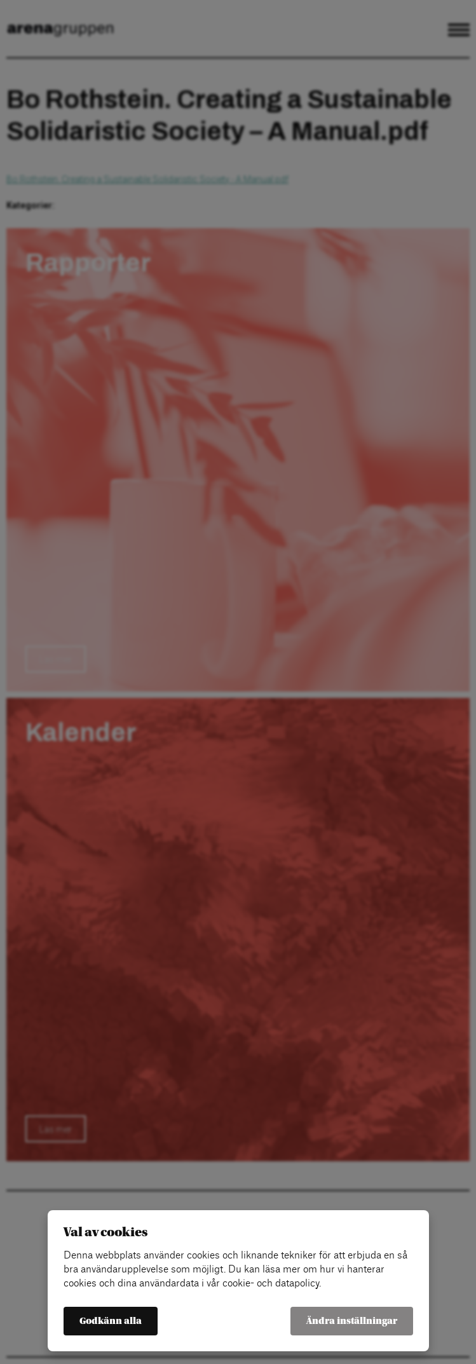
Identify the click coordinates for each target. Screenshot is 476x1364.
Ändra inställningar (351, 1321)
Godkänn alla (110, 1321)
